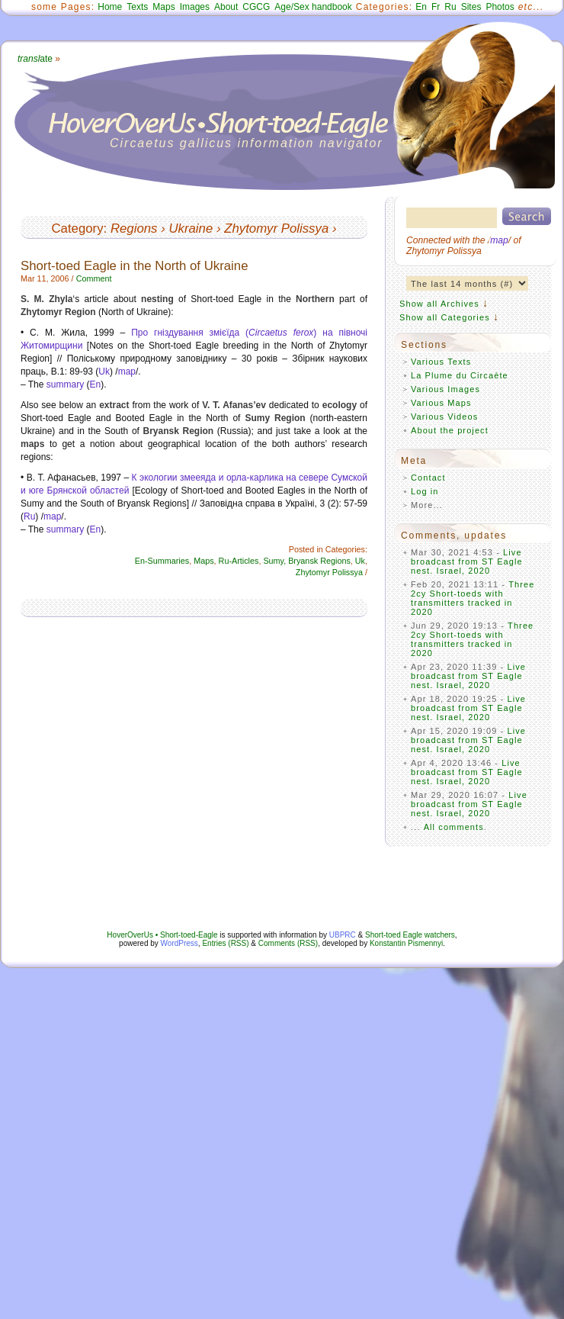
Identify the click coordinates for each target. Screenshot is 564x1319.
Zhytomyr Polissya (276, 228)
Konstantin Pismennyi (406, 943)
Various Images (445, 389)
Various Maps (441, 402)
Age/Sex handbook (312, 7)
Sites (471, 7)
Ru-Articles (239, 560)
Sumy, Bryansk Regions (306, 560)
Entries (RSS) (225, 943)
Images (195, 7)
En (421, 7)
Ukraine (190, 228)
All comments (454, 827)
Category (77, 228)
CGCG (256, 7)
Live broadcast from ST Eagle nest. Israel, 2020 (467, 561)
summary (65, 384)
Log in (425, 491)
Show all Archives (439, 303)
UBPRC (342, 935)
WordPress (179, 943)
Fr (435, 7)
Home (110, 7)
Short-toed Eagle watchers (410, 935)
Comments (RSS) (288, 943)
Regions (134, 228)
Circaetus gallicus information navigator (246, 143)
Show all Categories (444, 317)
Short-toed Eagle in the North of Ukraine (134, 266)
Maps (163, 7)
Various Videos (444, 416)
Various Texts (441, 361)
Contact (428, 477)
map (127, 371)
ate (35, 58)
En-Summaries (162, 560)
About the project (450, 430)
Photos (499, 7)
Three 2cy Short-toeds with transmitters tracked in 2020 (473, 598)
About (226, 7)
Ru (450, 7)
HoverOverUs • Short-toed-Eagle (162, 935)
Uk (104, 371)
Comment (94, 278)
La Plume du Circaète (459, 375)
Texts (137, 7)
